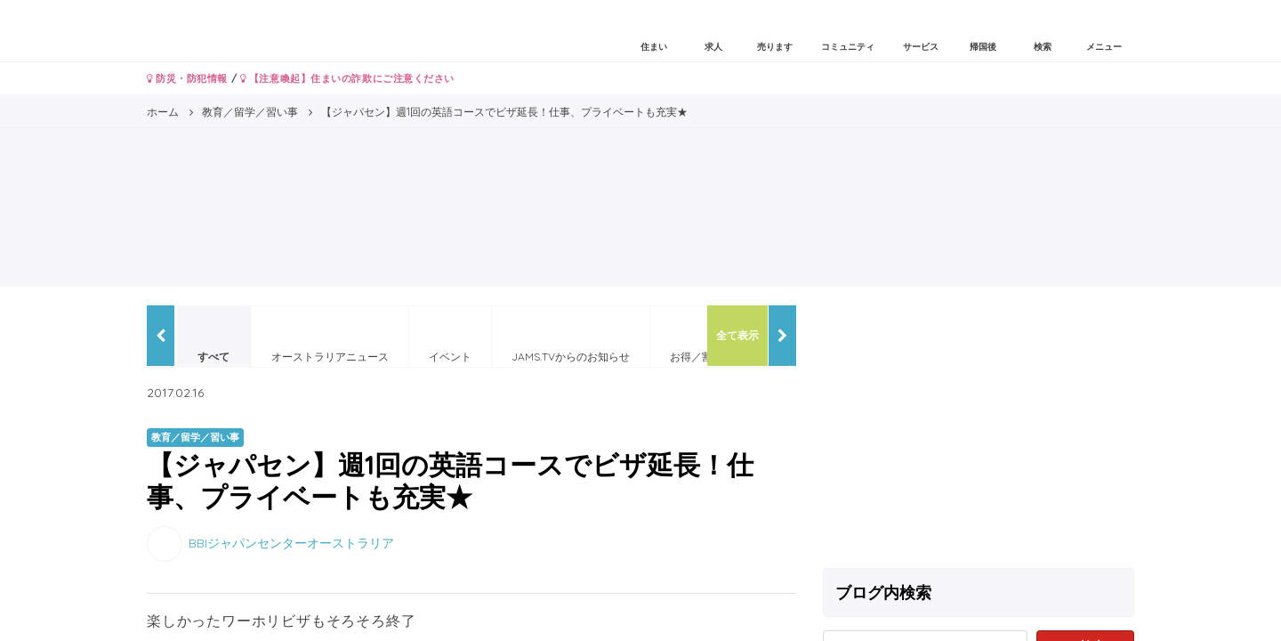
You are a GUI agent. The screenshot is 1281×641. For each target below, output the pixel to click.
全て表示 (737, 335)
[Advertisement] (978, 430)
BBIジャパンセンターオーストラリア (291, 542)
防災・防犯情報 (187, 78)
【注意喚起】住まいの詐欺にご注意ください (347, 78)
